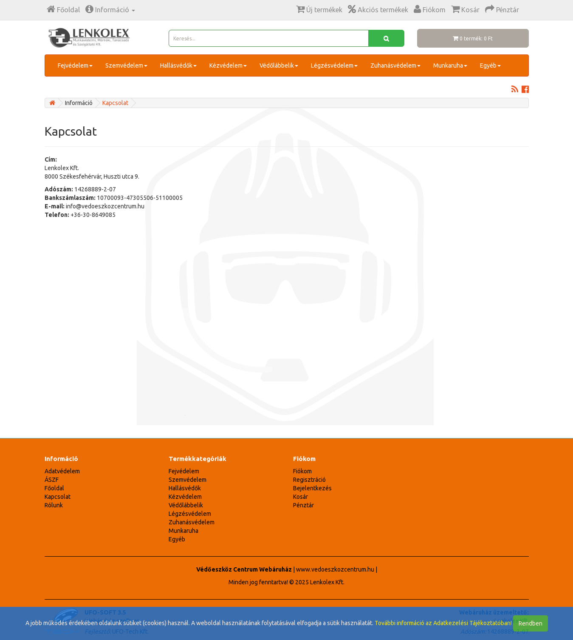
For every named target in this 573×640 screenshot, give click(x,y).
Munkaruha (450, 65)
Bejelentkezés (312, 488)
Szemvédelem (126, 65)
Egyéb (490, 65)
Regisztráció (309, 479)
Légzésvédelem (334, 65)
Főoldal (54, 488)
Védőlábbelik (279, 65)
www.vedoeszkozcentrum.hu (335, 569)
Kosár (300, 496)
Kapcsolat (115, 103)
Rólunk (54, 505)
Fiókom (302, 471)
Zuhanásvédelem (395, 65)
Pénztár (303, 505)
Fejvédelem (75, 65)
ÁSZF (52, 479)
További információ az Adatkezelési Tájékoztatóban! (443, 623)
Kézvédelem (228, 65)
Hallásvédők (178, 65)
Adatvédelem (62, 471)
